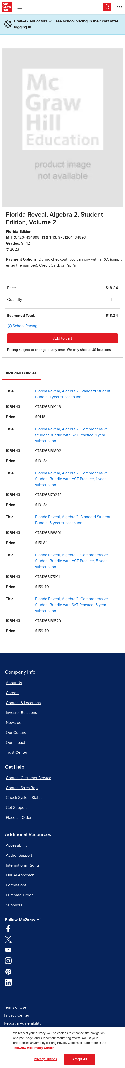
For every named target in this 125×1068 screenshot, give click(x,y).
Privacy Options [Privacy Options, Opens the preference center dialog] (45, 1061)
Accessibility (16, 845)
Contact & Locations (23, 703)
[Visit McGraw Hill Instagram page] (8, 960)
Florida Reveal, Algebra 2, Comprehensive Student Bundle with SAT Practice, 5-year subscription (71, 605)
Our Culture (16, 733)
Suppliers (14, 905)
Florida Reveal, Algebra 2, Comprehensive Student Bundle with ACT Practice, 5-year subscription (71, 561)
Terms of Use (15, 1007)
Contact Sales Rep (22, 788)
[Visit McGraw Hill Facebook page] (8, 928)
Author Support (19, 855)
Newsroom (15, 723)
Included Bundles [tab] (21, 373)
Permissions (16, 885)
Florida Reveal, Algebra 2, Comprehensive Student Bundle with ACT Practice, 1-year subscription (71, 479)
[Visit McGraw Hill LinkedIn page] (8, 982)
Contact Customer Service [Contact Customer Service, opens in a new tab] (28, 778)
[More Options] (119, 6)
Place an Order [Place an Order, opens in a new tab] (18, 818)
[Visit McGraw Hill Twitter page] (8, 939)
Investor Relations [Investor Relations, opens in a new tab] (21, 713)
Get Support (16, 808)
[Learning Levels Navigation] (20, 7)
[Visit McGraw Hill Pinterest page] (8, 971)
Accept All (79, 1061)
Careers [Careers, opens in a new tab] (12, 693)
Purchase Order (19, 895)
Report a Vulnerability (22, 1023)
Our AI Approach (20, 875)
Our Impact (15, 743)
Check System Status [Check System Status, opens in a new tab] (24, 798)
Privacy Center (16, 1015)
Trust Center (16, 752)
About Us (14, 683)
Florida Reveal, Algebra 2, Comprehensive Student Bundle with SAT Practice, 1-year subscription (71, 435)
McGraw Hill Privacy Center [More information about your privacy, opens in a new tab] (34, 1050)
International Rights (23, 865)
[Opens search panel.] (107, 7)
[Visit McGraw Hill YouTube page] (8, 950)
